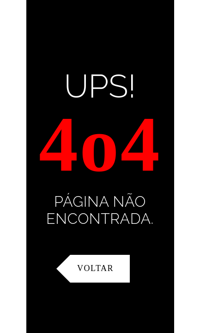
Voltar (95, 268)
